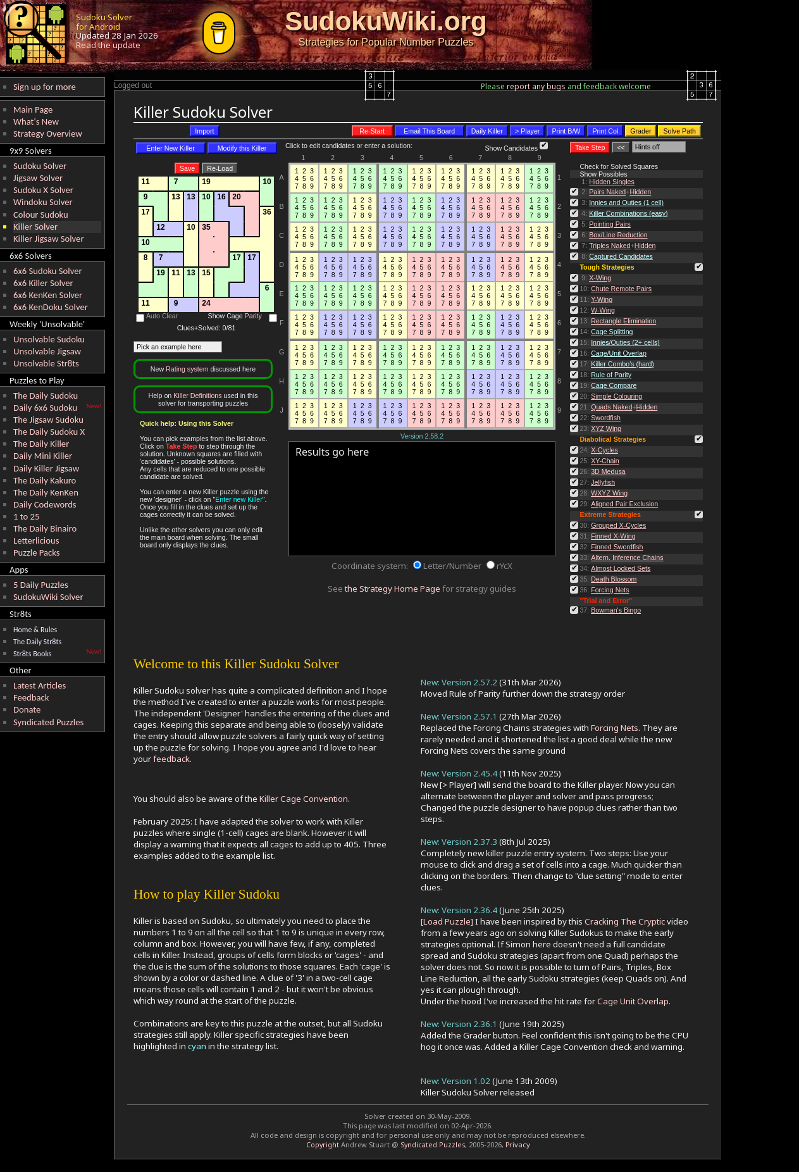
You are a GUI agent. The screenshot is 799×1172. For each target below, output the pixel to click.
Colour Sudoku (40, 214)
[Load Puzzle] (447, 921)
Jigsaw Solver (38, 178)
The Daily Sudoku (45, 395)
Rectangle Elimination (623, 321)
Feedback (31, 697)
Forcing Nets (610, 590)
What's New (36, 121)
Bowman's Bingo (616, 610)
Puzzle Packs (36, 552)
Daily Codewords (45, 504)
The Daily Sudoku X (49, 431)
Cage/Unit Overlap (619, 353)
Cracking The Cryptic (625, 921)
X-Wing (600, 278)
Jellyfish (603, 482)
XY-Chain (605, 460)
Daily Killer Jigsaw (46, 468)
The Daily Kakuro (44, 480)
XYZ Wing (606, 428)
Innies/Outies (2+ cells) (625, 342)
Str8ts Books (32, 653)
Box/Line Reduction (618, 235)
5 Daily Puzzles (40, 584)
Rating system (187, 369)
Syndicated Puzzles (48, 722)
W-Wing (603, 310)
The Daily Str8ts (37, 641)
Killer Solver (35, 226)
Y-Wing (601, 299)
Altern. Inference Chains (627, 557)
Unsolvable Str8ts (46, 363)
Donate (26, 709)
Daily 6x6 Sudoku (45, 407)
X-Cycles (604, 450)
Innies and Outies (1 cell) (626, 202)
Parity (253, 316)
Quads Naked (611, 407)
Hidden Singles (612, 181)
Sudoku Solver (39, 165)
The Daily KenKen (45, 492)
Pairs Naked (607, 192)
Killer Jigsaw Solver (48, 238)
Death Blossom (613, 579)
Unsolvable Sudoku (49, 339)
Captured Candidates (621, 256)
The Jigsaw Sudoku (48, 419)
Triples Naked (609, 245)
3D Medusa (608, 471)
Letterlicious (36, 540)
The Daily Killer (41, 443)
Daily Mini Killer (42, 455)
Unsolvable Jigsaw (47, 351)
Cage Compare (613, 385)
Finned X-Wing (613, 536)
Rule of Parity (611, 374)
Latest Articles (39, 685)
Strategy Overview (47, 133)
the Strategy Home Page (392, 588)
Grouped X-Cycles (618, 525)
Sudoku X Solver (43, 190)
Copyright (322, 1144)
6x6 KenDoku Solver (50, 307)
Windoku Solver (43, 202)
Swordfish (606, 417)
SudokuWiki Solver (48, 596)
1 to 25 (26, 516)
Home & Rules (35, 629)
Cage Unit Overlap (633, 1001)
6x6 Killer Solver (43, 283)
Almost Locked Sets (620, 568)
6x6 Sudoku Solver (47, 271)
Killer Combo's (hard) (622, 364)
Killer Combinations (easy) (628, 213)
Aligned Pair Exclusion (624, 504)
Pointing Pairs (610, 224)
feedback (171, 758)
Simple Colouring (616, 396)
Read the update (108, 45)
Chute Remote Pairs (621, 288)
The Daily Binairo (45, 528)
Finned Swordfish (617, 547)
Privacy (517, 1144)
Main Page (33, 109)
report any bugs (536, 86)
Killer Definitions (197, 395)
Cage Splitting (612, 331)
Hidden (640, 192)
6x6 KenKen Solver (47, 295)
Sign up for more (44, 86)
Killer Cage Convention (303, 798)
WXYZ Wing (609, 493)
